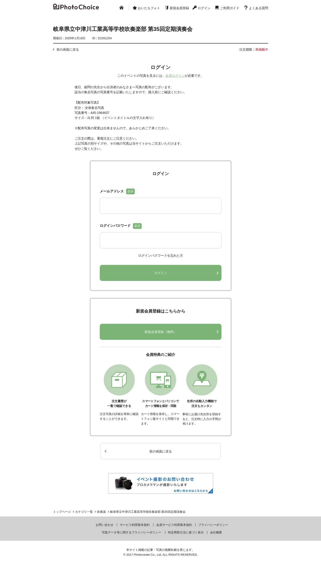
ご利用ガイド (229, 8)
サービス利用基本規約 (135, 525)
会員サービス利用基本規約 (174, 525)
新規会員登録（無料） (161, 332)
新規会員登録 (179, 8)
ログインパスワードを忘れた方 (160, 255)
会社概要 (216, 532)
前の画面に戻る (68, 49)
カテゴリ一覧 (84, 511)
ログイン (204, 8)
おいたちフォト (149, 8)
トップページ (62, 511)
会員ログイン (175, 75)
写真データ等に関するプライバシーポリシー (131, 532)
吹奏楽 (101, 511)
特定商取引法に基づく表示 (186, 532)
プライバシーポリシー (213, 525)
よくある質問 (258, 8)
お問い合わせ (104, 525)
